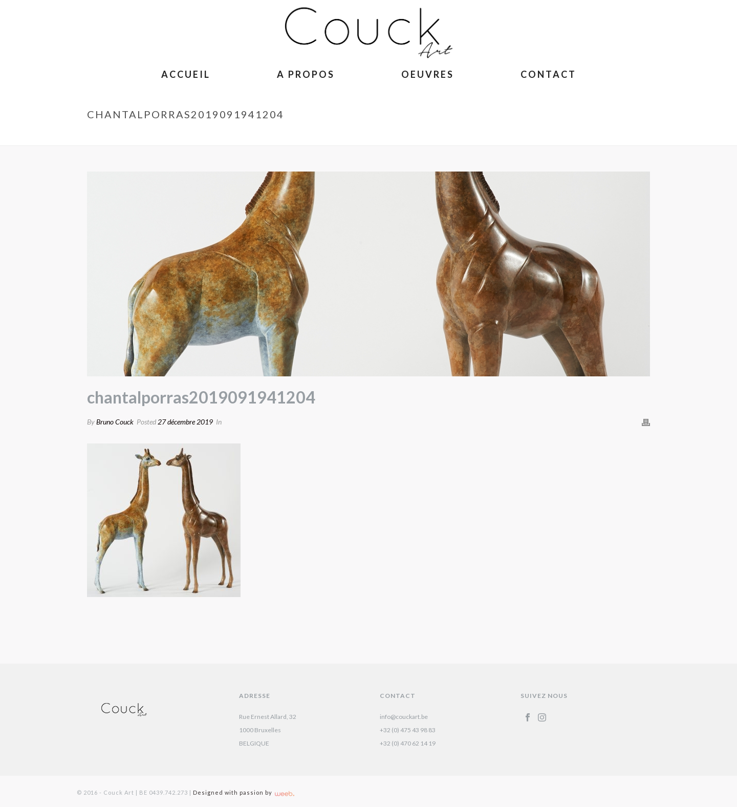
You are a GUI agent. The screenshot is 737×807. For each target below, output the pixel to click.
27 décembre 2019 (185, 421)
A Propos (306, 74)
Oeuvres (427, 74)
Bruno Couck (115, 421)
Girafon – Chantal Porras (492, 136)
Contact (548, 74)
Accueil (185, 74)
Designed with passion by (243, 792)
